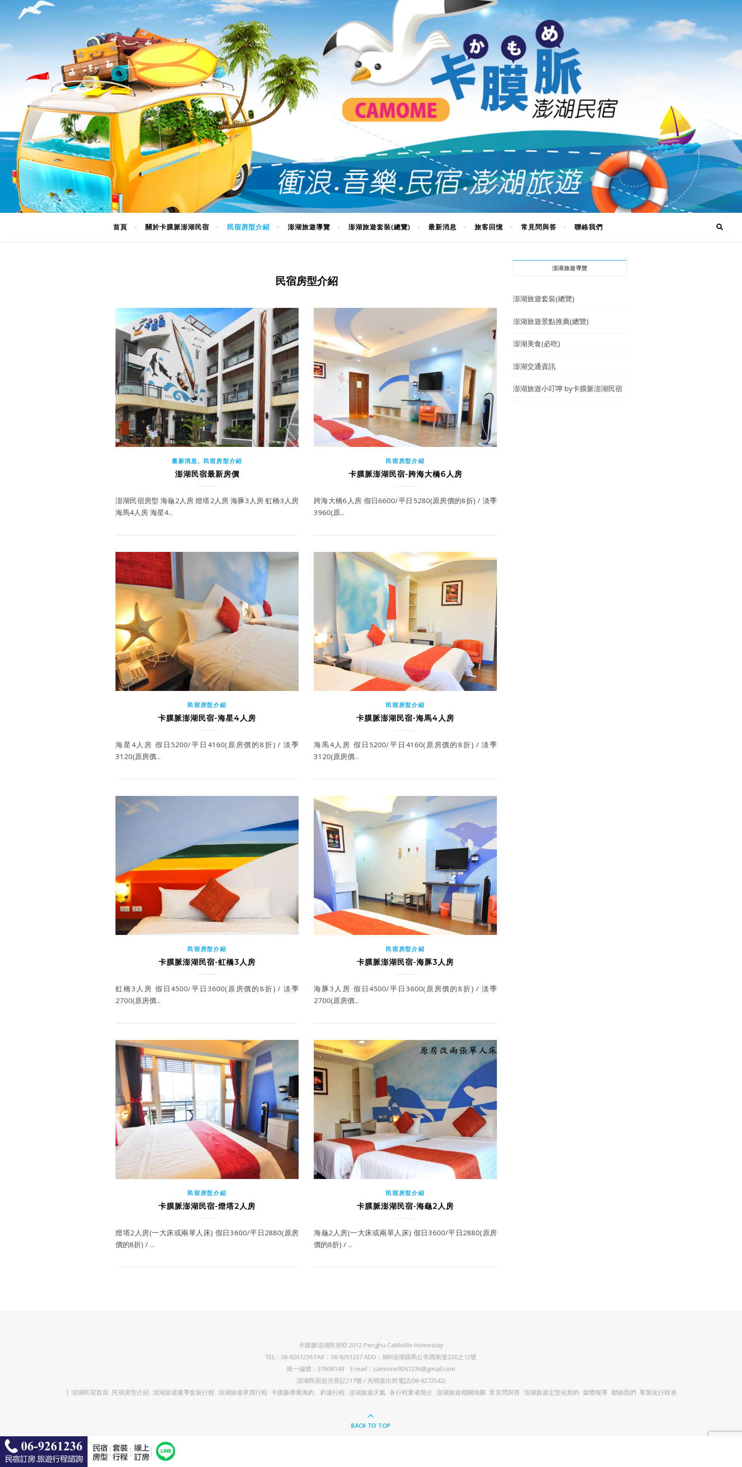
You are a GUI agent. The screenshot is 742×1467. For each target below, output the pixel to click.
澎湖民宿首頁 (89, 1392)
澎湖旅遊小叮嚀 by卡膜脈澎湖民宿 (567, 388)
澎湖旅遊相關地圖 (461, 1392)
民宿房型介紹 (248, 226)
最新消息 (442, 226)
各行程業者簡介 (411, 1392)
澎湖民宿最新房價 (207, 474)
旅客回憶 (489, 226)
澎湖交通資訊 (534, 366)
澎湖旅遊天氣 (367, 1392)
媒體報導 (595, 1392)
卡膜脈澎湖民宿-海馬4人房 (405, 718)
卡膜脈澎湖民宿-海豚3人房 (405, 962)
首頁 (120, 226)
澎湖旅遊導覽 (309, 226)
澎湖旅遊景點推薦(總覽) (551, 321)
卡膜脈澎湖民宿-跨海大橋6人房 (405, 474)
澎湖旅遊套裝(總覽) (379, 226)
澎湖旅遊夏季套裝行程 (183, 1392)
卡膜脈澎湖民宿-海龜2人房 (405, 1206)
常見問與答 (538, 226)
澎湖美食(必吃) (536, 343)
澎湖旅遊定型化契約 (551, 1392)
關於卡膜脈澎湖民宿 (177, 226)
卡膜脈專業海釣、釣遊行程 (308, 1392)
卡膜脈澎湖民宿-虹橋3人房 (207, 962)
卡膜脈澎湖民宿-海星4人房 (207, 718)
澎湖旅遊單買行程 (242, 1392)
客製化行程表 (658, 1392)
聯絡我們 (588, 226)
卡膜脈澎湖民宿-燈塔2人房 (207, 1206)
